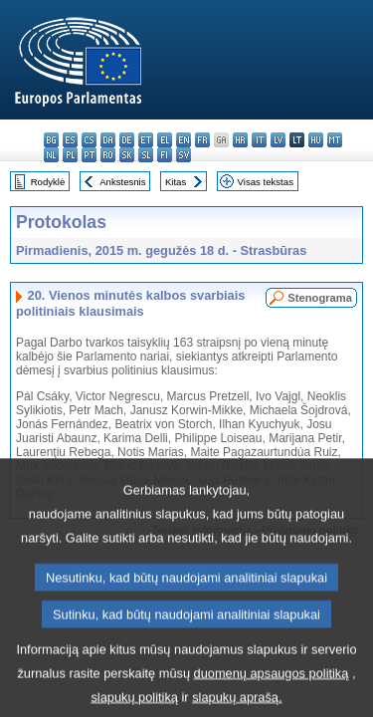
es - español (70, 139)
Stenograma (319, 298)
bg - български (51, 139)
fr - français (202, 139)
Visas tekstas (265, 181)
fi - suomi (164, 154)
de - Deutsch (126, 139)
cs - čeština (89, 139)
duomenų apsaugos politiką (271, 692)
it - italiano (259, 139)
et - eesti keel (145, 139)
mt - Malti (334, 139)
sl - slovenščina (145, 154)
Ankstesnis (122, 181)
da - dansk (107, 139)
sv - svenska (183, 154)
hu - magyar (315, 139)
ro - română (107, 154)
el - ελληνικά (164, 139)
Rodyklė (48, 181)
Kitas (175, 181)
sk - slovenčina (126, 154)
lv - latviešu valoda (278, 139)
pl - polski (70, 154)
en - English (183, 139)
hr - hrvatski (240, 139)
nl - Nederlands (51, 154)
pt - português (89, 154)
